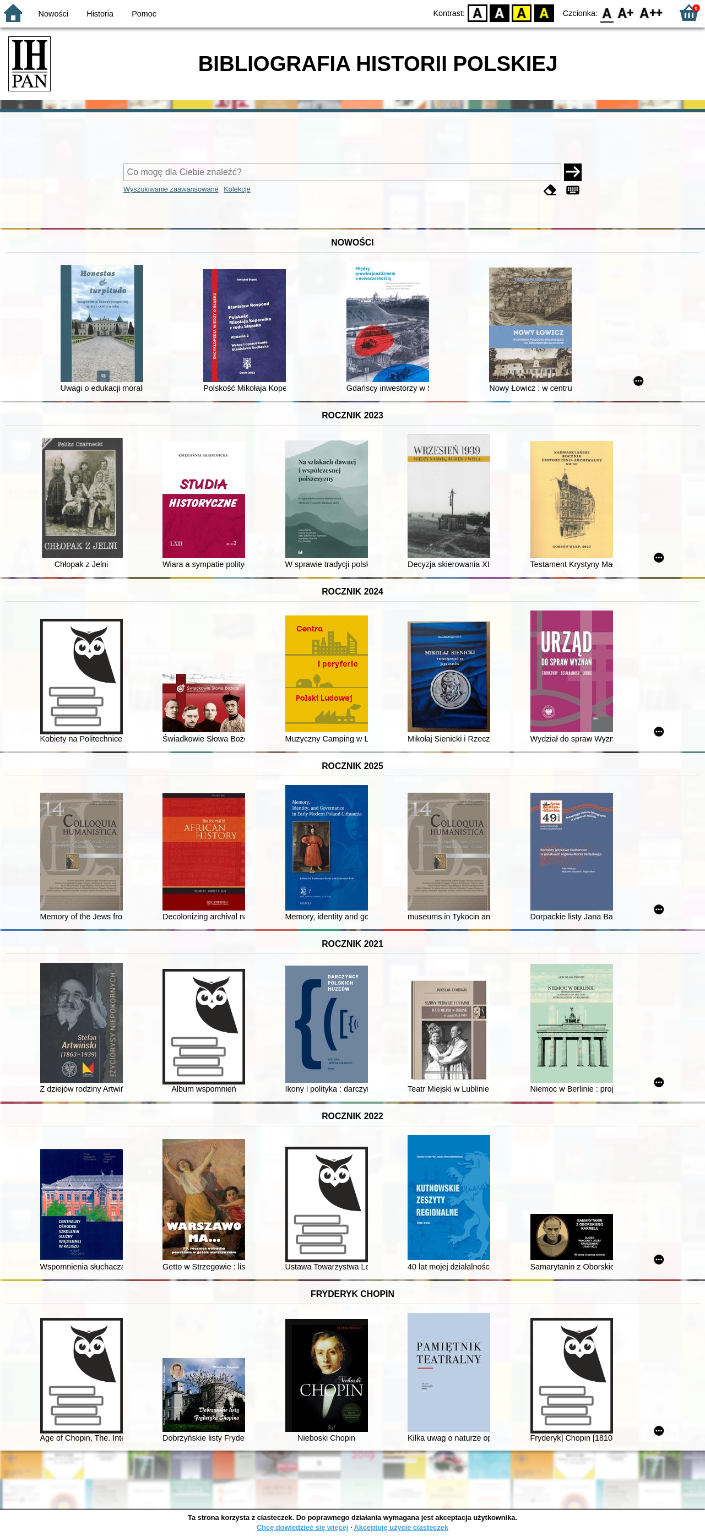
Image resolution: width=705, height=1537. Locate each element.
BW (499, 12)
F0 (606, 12)
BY (544, 12)
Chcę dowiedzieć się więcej (302, 1527)
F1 (626, 12)
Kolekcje (237, 189)
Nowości (53, 13)
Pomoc (144, 13)
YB (522, 12)
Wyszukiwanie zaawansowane (171, 189)
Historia (99, 13)
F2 (651, 12)
